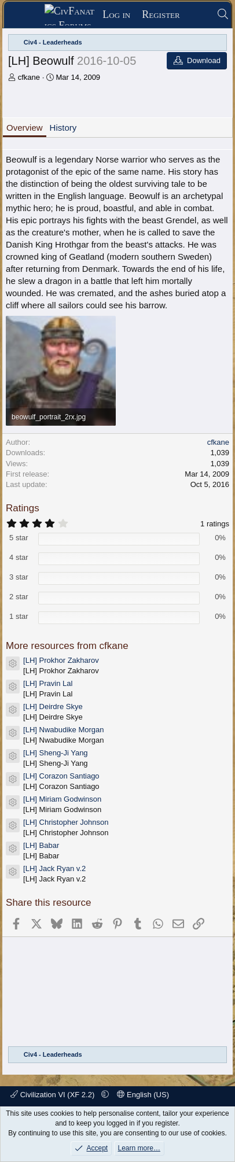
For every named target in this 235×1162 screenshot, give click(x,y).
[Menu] (28, 15)
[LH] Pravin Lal (47, 683)
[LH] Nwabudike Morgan (63, 729)
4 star (18, 557)
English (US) (143, 1094)
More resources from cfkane (67, 645)
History (63, 127)
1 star (18, 616)
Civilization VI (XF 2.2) (53, 1094)
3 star (18, 577)
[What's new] (198, 15)
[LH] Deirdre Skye (53, 706)
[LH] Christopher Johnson (65, 822)
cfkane (29, 77)
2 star (18, 596)
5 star (18, 537)
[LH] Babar (41, 845)
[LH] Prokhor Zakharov (61, 660)
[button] (105, 1094)
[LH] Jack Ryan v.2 (54, 868)
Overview (24, 127)
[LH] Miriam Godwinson (62, 799)
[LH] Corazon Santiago (61, 776)
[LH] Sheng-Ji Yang (55, 752)
